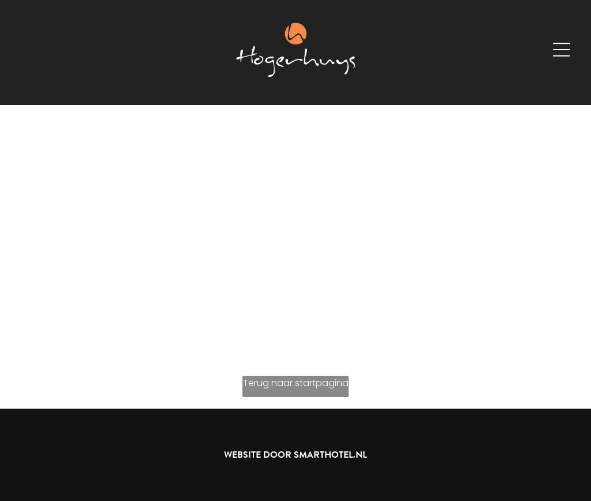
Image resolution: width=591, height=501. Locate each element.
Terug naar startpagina (296, 383)
